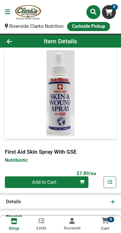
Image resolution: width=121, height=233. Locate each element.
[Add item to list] (110, 182)
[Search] (93, 12)
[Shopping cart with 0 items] (109, 12)
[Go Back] (19, 41)
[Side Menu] (7, 12)
